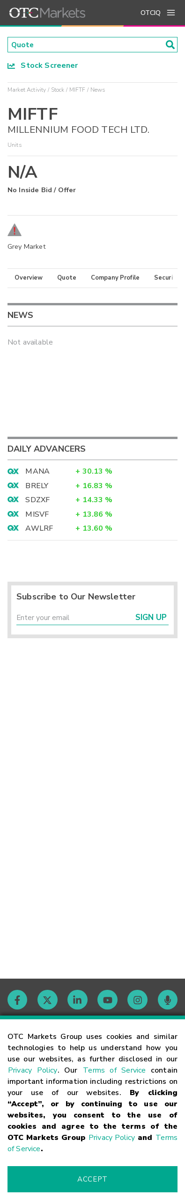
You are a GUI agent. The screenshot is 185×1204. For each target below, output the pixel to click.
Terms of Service (114, 1070)
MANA (37, 472)
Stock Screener (42, 66)
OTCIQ (151, 12)
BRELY (36, 486)
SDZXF (37, 500)
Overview (29, 278)
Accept (92, 1179)
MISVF (37, 515)
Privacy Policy (33, 1070)
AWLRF (39, 529)
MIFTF (77, 90)
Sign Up (151, 618)
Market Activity (26, 90)
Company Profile (115, 278)
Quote (66, 278)
